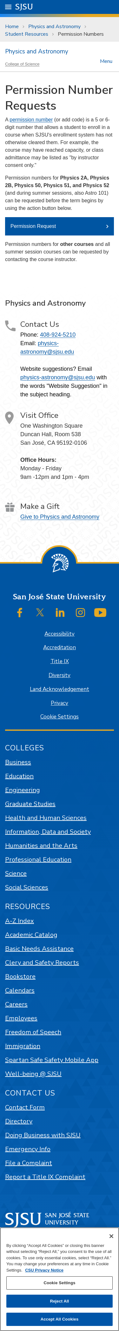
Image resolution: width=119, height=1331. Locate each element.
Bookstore (20, 976)
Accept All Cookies (60, 1319)
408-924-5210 (58, 335)
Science (16, 873)
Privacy (59, 703)
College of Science (22, 64)
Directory (18, 1121)
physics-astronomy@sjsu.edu (57, 377)
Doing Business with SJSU (43, 1135)
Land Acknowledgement (59, 689)
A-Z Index (19, 921)
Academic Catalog (31, 935)
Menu (106, 61)
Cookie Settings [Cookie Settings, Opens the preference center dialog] (59, 1282)
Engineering (22, 790)
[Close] (111, 1236)
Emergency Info (27, 1149)
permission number (31, 119)
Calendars (20, 990)
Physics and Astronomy (54, 26)
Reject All (59, 1301)
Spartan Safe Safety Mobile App (51, 1060)
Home (12, 26)
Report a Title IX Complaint (45, 1177)
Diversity (59, 675)
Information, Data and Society (48, 831)
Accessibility (59, 634)
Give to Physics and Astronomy (59, 517)
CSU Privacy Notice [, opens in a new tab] (44, 1270)
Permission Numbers (81, 34)
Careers (16, 1004)
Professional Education (38, 859)
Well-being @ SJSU (33, 1074)
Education (19, 776)
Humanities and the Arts (41, 845)
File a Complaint (28, 1163)
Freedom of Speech (33, 1032)
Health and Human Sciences (46, 818)
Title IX (59, 661)
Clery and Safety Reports (42, 962)
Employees (21, 1018)
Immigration (22, 1046)
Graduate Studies (30, 804)
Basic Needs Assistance (39, 948)
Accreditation (59, 647)
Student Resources (26, 34)
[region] (59, 1279)
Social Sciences (26, 887)
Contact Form (25, 1107)
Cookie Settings (59, 716)
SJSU (24, 6)
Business (18, 762)
